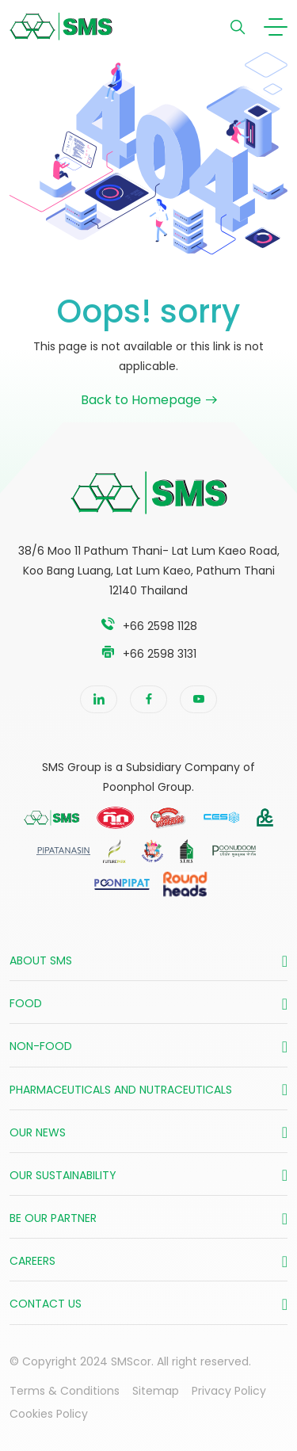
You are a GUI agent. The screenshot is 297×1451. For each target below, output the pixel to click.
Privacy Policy (229, 1391)
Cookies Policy (49, 1414)
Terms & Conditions (65, 1391)
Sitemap (155, 1391)
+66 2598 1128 (160, 626)
